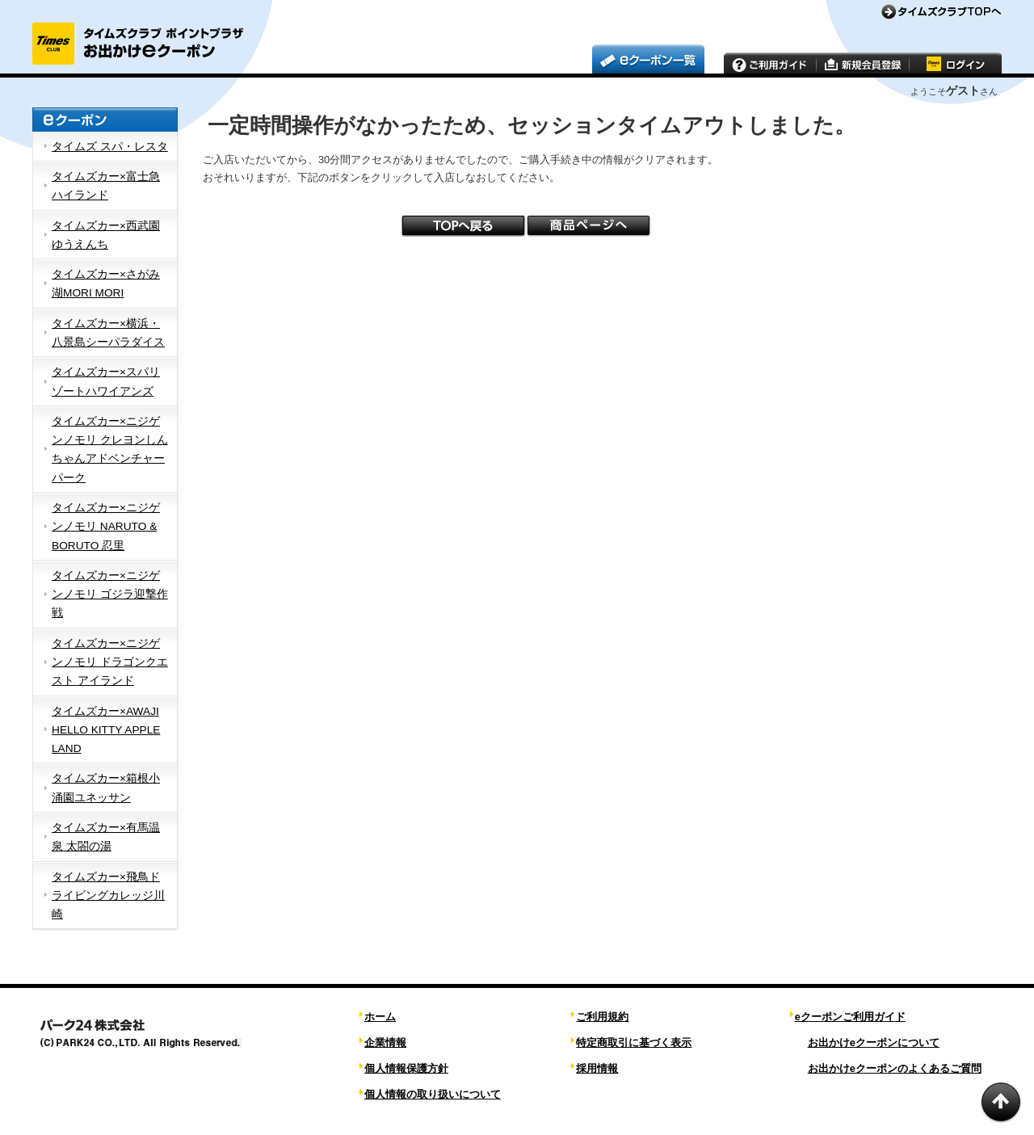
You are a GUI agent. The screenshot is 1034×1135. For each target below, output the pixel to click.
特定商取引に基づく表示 (633, 1042)
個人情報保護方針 (406, 1068)
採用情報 (597, 1068)
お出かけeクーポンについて (873, 1042)
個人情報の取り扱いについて (432, 1094)
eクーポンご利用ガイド (850, 1017)
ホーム (380, 1017)
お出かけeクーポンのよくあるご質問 (894, 1068)
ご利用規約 (602, 1017)
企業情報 (385, 1042)
